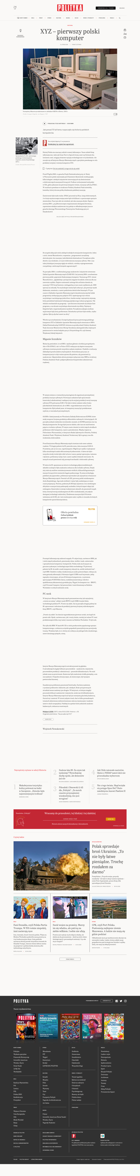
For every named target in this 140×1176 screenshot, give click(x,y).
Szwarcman (76, 1066)
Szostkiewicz (76, 1069)
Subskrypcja (107, 1013)
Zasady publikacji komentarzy (52, 1148)
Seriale (45, 1098)
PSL (15, 1103)
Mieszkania (47, 1063)
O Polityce (17, 1159)
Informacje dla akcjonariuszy (52, 1159)
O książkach (76, 1098)
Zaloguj (122, 8)
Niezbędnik (17, 1084)
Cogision (82, 1171)
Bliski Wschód (18, 1132)
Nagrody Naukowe (49, 1135)
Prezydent (17, 1112)
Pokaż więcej (70, 971)
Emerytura (46, 1072)
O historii (75, 1101)
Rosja (15, 1135)
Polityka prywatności (49, 1152)
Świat (41, 18)
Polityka (16, 1063)
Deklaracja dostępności (50, 1155)
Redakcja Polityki (19, 1145)
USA (15, 1129)
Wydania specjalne (20, 1066)
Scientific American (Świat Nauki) (54, 1129)
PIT (44, 1066)
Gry (44, 1106)
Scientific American (20, 1072)
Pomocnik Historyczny (21, 1069)
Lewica (16, 1101)
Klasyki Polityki (106, 1084)
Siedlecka (75, 1063)
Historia (70, 25)
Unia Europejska (19, 1126)
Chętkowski (76, 1075)
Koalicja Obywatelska (21, 1095)
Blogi (76, 18)
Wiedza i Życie (19, 1075)
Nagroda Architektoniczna (52, 1112)
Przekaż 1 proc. (106, 1078)
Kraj (32, 18)
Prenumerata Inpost (92, 1013)
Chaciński (75, 1072)
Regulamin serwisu (48, 1145)
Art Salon (46, 1115)
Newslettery (105, 1063)
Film (44, 1095)
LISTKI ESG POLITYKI (50, 1078)
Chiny (15, 1138)
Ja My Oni (17, 1081)
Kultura (58, 18)
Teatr (44, 1103)
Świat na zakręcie (78, 1095)
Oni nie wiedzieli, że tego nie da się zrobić (66, 181)
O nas (103, 1098)
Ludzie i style (105, 1066)
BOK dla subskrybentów (21, 1155)
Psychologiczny (77, 1103)
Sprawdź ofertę (89, 534)
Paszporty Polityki (49, 1109)
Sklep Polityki (106, 1101)
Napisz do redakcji (19, 1152)
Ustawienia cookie (48, 1162)
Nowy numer (23, 18)
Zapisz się (110, 831)
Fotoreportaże (106, 1069)
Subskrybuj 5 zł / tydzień (106, 8)
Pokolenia (102, 18)
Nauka (68, 18)
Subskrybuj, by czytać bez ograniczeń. (61, 144)
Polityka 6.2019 (48, 724)
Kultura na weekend (78, 1092)
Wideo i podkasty (88, 18)
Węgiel (45, 1069)
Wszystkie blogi (77, 1078)
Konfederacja (18, 1109)
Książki (45, 1089)
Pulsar (45, 1126)
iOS (73, 1152)
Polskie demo (76, 1109)
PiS (15, 1098)
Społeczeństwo (106, 1075)
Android (77, 1152)
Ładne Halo (87, 1171)
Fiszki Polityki (104, 1152)
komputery (48, 731)
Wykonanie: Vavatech (96, 1171)
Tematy (103, 1095)
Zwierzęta (104, 1087)
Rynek (49, 18)
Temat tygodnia (77, 1089)
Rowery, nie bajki (78, 1106)
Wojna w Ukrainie (20, 1123)
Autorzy (104, 1092)
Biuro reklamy (18, 1148)
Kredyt (45, 1075)
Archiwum (104, 1089)
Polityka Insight (24, 1171)
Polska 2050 (18, 1106)
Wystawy (46, 1101)
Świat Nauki (18, 1078)
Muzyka (45, 1092)
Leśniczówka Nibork (36, 1171)
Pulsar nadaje (76, 1112)
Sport (103, 1081)
